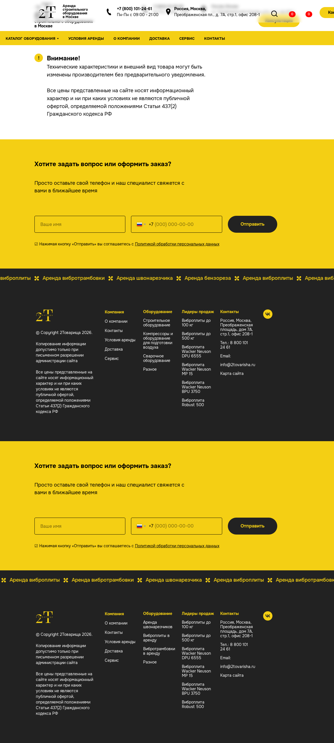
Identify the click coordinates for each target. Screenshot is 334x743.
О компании (126, 38)
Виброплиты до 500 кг (196, 335)
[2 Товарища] (267, 317)
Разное (150, 369)
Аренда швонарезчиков (158, 624)
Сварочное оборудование (156, 358)
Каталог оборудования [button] (30, 38)
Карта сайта (232, 373)
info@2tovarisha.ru (237, 364)
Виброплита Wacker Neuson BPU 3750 (196, 387)
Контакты (214, 38)
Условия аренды (86, 38)
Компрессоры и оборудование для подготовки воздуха (158, 340)
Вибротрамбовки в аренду (159, 651)
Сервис (187, 38)
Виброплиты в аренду (156, 637)
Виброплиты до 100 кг (196, 322)
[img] (287, 13)
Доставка (159, 38)
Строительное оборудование (156, 322)
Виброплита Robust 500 (193, 402)
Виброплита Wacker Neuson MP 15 (196, 369)
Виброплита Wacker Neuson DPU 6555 (196, 351)
